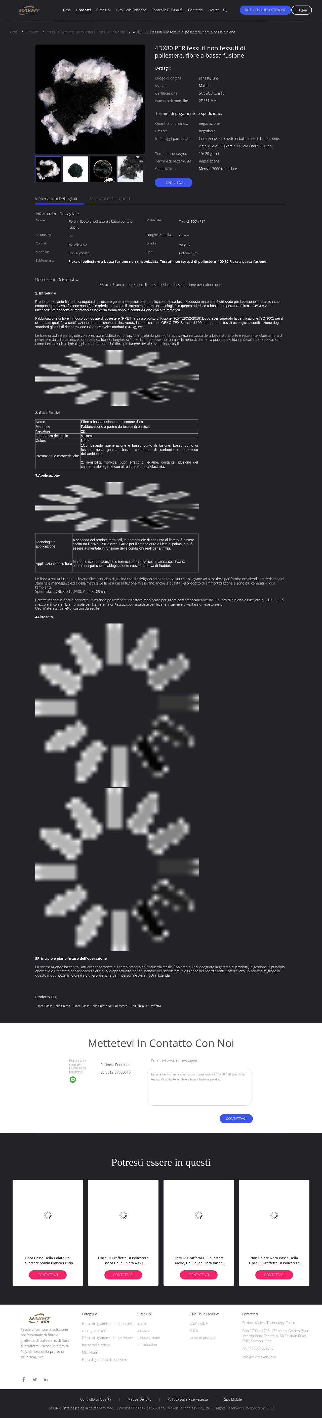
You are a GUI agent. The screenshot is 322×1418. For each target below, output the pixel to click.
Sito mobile (233, 1399)
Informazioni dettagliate (56, 198)
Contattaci (174, 182)
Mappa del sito (139, 1399)
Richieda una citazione (265, 10)
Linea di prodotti (203, 1337)
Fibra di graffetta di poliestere (105, 1359)
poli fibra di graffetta (146, 1006)
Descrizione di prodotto (110, 198)
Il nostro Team (148, 1337)
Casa (67, 10)
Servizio (143, 1330)
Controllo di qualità (167, 10)
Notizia (214, 10)
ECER (269, 1408)
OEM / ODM (199, 1323)
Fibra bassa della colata (53, 1006)
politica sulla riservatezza (188, 1399)
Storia (142, 1323)
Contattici (195, 10)
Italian (302, 10)
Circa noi (103, 10)
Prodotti (83, 10)
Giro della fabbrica (131, 10)
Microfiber (90, 1352)
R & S (194, 1330)
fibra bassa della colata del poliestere (100, 1006)
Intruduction (147, 1344)
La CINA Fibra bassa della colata (73, 1408)
